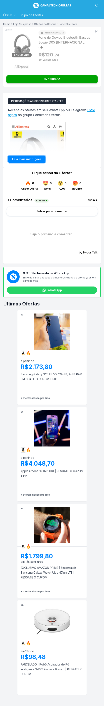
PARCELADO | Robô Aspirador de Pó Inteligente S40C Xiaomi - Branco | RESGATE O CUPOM (52, 669)
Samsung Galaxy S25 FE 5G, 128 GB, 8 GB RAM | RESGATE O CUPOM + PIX (51, 377)
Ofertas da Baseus (45, 24)
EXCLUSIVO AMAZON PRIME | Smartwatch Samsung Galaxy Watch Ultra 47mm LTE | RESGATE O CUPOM (48, 572)
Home (6, 24)
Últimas (9, 15)
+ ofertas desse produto (35, 398)
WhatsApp (52, 290)
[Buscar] (97, 5)
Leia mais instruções (26, 159)
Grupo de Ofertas (31, 15)
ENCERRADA (52, 79)
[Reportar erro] (96, 31)
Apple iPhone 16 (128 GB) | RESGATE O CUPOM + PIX (52, 473)
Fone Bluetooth (68, 24)
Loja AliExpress (22, 24)
